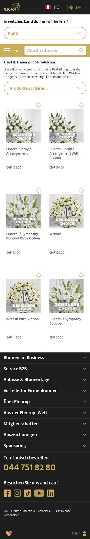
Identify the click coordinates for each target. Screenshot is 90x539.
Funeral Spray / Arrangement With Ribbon (64, 153)
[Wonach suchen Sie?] (55, 50)
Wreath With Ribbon (22, 319)
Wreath (55, 234)
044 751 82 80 (29, 467)
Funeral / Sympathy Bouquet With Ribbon (23, 236)
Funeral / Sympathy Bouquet (65, 321)
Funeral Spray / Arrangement (18, 151)
